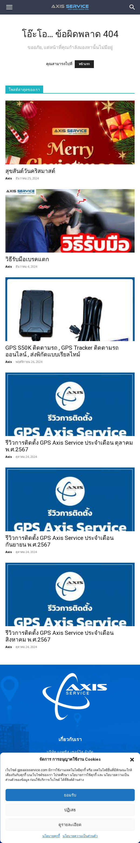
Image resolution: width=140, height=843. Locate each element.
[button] (132, 774)
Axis (8, 178)
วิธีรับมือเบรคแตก (27, 259)
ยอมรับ (70, 809)
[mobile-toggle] (9, 7)
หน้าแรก (84, 64)
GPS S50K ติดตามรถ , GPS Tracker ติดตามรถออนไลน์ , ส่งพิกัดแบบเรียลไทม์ (62, 351)
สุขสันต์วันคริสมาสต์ (30, 171)
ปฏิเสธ (70, 824)
